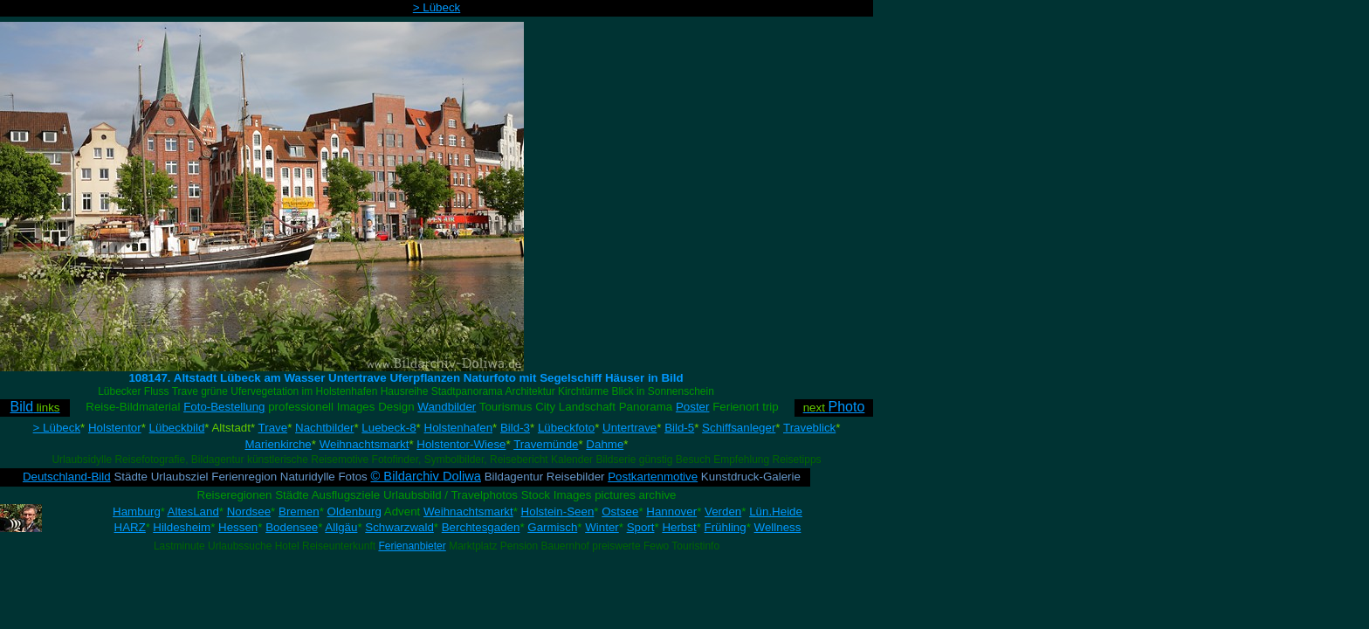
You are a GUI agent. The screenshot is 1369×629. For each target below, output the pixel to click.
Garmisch (552, 527)
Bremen (299, 511)
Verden (723, 511)
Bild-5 (679, 427)
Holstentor (114, 427)
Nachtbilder (324, 427)
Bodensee (291, 527)
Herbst (679, 527)
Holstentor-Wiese (461, 444)
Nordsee (249, 511)
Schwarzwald (399, 527)
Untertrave (629, 427)
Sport (641, 527)
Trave (273, 427)
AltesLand (193, 511)
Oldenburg (354, 511)
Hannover (671, 511)
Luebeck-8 (388, 427)
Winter (602, 527)
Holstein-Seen (558, 511)
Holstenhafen (458, 427)
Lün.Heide (775, 511)
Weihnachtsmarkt (364, 444)
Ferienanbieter (411, 546)
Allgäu (341, 527)
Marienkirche (277, 444)
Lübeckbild (177, 427)
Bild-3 (515, 427)
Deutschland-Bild (67, 476)
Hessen (238, 527)
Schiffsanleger (738, 427)
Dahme (604, 444)
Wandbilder (446, 406)
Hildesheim (181, 527)
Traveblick (809, 427)
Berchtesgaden (481, 527)
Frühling (725, 527)
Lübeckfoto (566, 427)
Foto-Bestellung (224, 406)
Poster (693, 406)
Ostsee (620, 511)
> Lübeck (436, 7)
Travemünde (545, 444)
